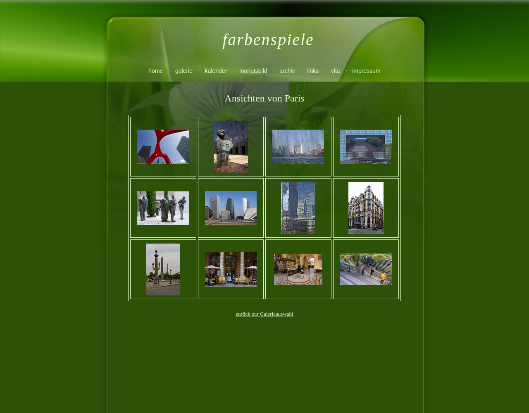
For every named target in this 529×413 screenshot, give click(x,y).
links (313, 71)
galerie (184, 71)
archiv (287, 71)
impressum (366, 71)
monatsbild (253, 71)
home (155, 71)
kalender (216, 71)
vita (335, 71)
